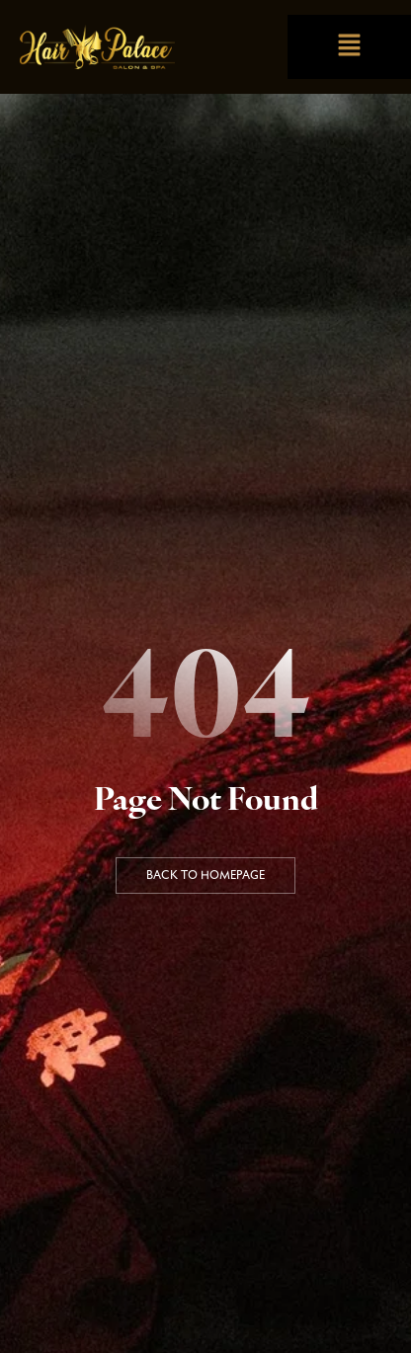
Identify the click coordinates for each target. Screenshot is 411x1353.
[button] (349, 47)
